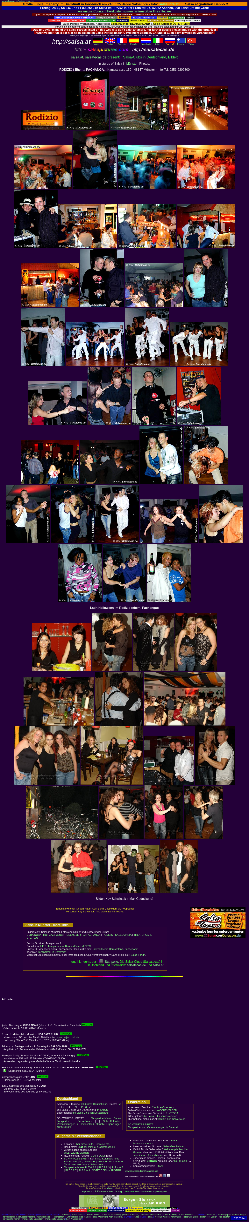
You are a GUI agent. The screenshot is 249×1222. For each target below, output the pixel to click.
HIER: (65, 946)
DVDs (102, 1155)
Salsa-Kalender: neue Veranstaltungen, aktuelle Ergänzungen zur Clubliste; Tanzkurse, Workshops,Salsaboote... (94, 1161)
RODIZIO (108, 934)
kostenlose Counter (91, 11)
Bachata (66, 1215)
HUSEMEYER (73, 934)
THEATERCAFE (143, 934)
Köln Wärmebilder (74, 1219)
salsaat (158, 965)
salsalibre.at (169, 4)
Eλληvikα (181, 43)
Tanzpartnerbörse (74, 1167)
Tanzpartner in (52, 951)
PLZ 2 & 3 (104, 1167)
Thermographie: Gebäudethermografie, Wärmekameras (26, 1217)
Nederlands (146, 43)
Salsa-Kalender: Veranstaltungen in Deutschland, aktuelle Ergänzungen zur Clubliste (89, 1124)
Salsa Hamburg (170, 1215)
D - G (65, 1106)
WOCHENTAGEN (167, 1110)
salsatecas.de (95, 57)
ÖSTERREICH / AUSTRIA (107, 1170)
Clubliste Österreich (163, 1107)
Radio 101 (211, 1215)
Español (134, 43)
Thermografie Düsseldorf (32, 1219)
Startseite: (109, 961)
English (110, 43)
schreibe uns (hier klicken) (147, 1155)
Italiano (158, 43)
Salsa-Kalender (93, 1215)
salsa (80, 1215)
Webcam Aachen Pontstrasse (168, 1217)
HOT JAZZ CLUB (53, 934)
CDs (93, 1155)
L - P (80, 1106)
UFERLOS (33, 937)
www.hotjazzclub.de (68, 1037)
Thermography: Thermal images (232, 1215)
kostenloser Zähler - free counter (215, 1217)
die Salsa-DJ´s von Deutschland (91, 1112)
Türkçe (191, 43)
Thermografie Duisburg (55, 1219)
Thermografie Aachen (11, 1219)
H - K (73, 1106)
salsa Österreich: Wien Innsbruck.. (108, 1217)
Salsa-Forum (138, 954)
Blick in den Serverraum (171, 1119)
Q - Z (88, 1106)
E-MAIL (160, 1166)
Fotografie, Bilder (190, 1217)
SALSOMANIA (123, 934)
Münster (132, 63)
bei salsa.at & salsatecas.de (96, 1146)
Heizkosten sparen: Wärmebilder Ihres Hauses (139, 11)
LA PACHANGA (92, 934)
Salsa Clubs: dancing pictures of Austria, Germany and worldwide (131, 1215)
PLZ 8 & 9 (84, 1170)
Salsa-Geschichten (173, 1146)
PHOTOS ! (103, 1109)
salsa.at (77, 57)
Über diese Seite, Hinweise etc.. (92, 1144)
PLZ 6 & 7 (71, 1170)
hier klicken (180, 1160)
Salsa (74, 1215)
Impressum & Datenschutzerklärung (102, 1191)
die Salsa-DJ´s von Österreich (160, 1116)
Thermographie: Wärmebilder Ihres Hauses (71, 1217)
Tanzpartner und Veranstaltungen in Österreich (154, 1127)
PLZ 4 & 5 (117, 1167)
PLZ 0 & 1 (90, 1167)
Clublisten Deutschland (94, 1104)
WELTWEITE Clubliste (76, 1152)
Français (122, 43)
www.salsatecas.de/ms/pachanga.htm (18, 1)
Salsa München (186, 1215)
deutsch (98, 43)
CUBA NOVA (34, 934)
